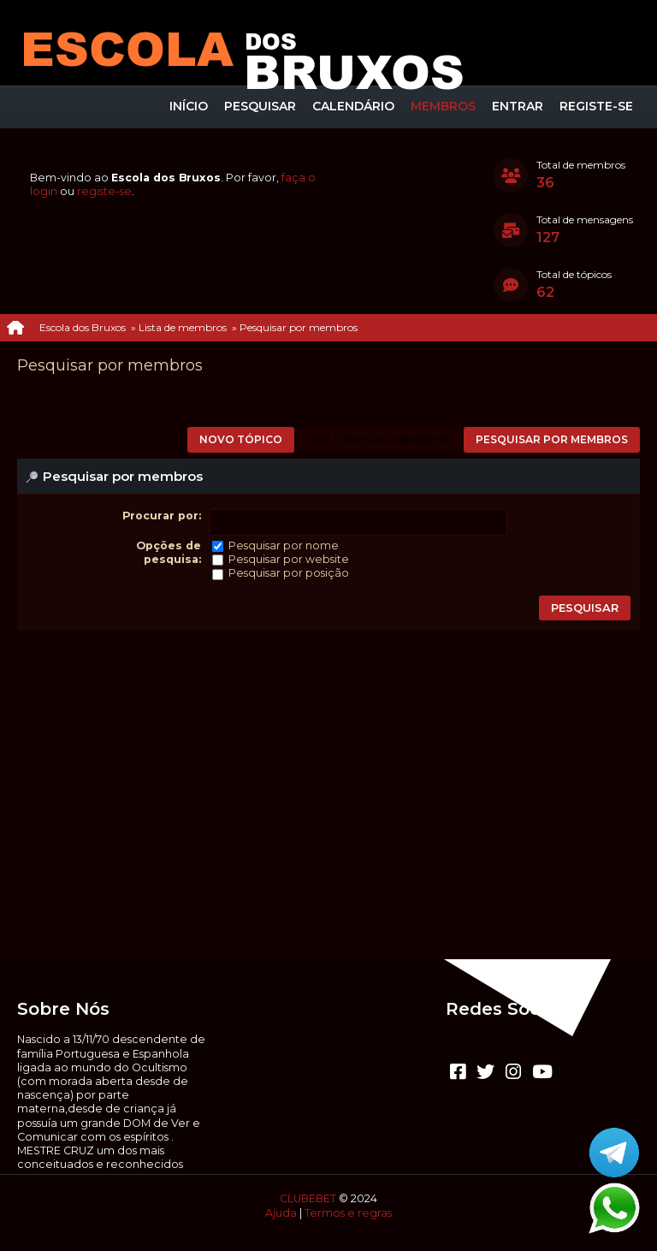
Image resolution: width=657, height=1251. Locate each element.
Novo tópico (240, 439)
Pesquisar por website (288, 559)
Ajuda (281, 1213)
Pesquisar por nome (283, 545)
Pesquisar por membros (552, 439)
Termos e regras (348, 1213)
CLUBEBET (308, 1198)
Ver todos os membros (379, 439)
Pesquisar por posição (288, 572)
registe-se (104, 191)
